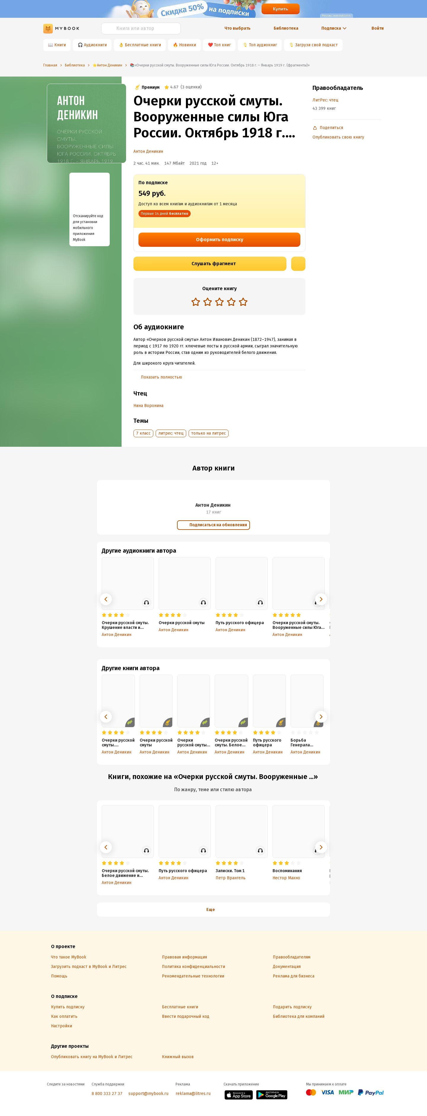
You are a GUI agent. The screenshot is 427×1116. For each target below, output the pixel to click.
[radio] (195, 301)
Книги (60, 44)
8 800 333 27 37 (107, 1093)
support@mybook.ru (148, 1093)
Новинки (187, 44)
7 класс (143, 433)
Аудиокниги (95, 44)
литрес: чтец (171, 433)
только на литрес (208, 433)
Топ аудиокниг (263, 44)
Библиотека (286, 28)
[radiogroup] (219, 302)
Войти (378, 28)
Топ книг (222, 44)
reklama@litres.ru (193, 1093)
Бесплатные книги (143, 44)
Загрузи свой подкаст (316, 44)
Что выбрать (237, 28)
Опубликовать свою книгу (338, 137)
